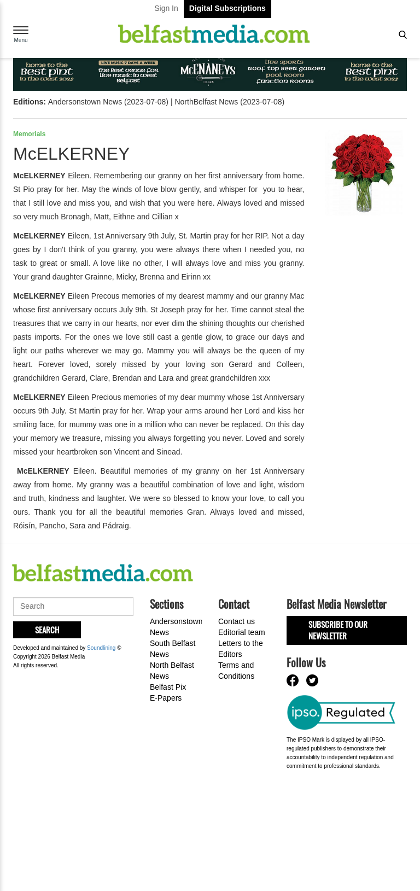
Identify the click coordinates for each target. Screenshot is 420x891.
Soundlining (101, 648)
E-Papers (166, 698)
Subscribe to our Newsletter (338, 630)
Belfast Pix (168, 687)
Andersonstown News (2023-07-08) (108, 101)
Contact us (236, 621)
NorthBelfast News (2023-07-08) (229, 101)
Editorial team (241, 632)
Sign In (166, 8)
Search (47, 630)
